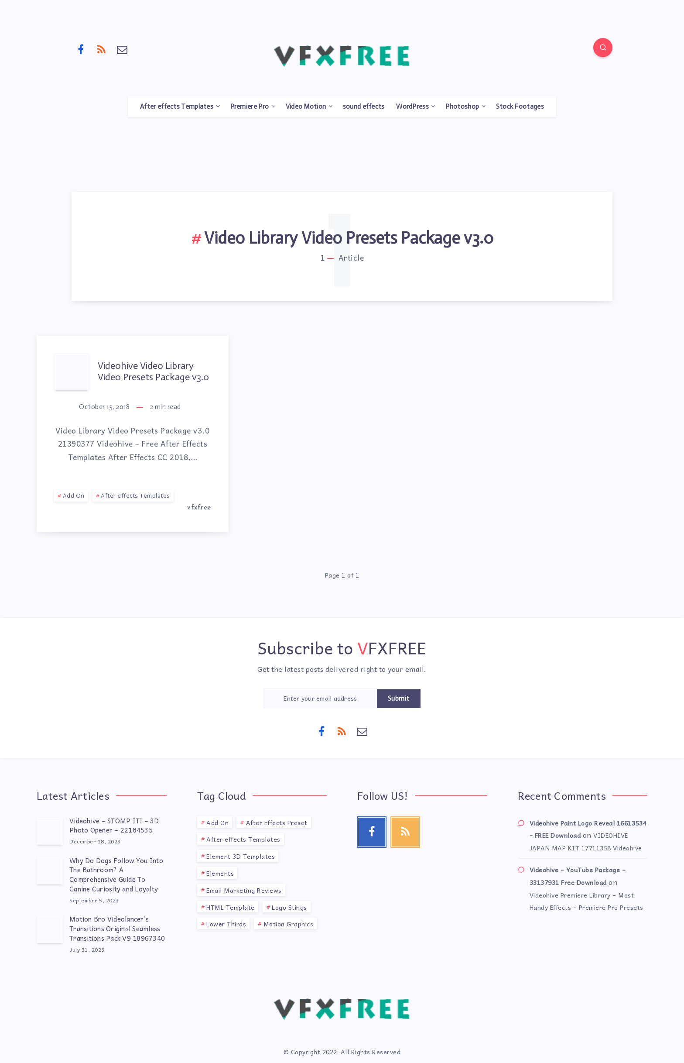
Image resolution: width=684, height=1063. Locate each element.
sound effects (364, 106)
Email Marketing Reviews (244, 890)
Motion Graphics (288, 924)
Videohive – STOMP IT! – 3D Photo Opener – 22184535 (114, 825)
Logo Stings (289, 907)
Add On (74, 495)
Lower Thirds (226, 924)
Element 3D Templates (240, 856)
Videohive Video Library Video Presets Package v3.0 (153, 371)
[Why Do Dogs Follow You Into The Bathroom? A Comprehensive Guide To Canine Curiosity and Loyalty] (50, 870)
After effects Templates (176, 106)
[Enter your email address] (320, 698)
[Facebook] (80, 48)
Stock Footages (520, 106)
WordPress (412, 106)
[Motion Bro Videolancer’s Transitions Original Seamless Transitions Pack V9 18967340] (50, 929)
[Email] (122, 48)
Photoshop (462, 106)
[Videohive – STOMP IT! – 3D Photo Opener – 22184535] (50, 831)
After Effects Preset (277, 822)
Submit (399, 698)
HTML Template (230, 907)
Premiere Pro (249, 106)
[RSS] (101, 48)
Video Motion (306, 106)
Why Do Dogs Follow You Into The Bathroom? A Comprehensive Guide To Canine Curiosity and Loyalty (116, 874)
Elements (220, 873)
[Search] (602, 47)
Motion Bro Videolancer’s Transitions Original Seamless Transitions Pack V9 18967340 (117, 928)
